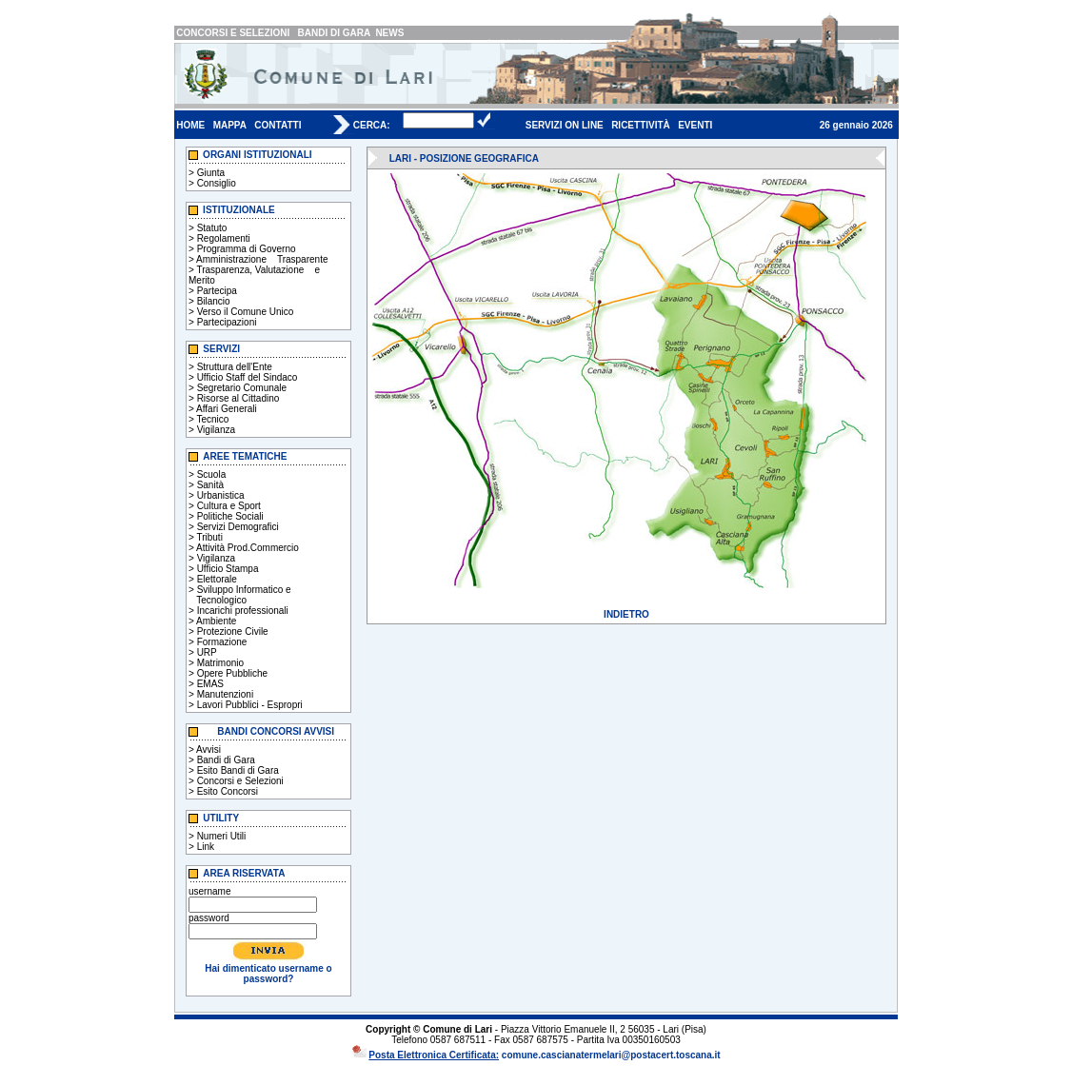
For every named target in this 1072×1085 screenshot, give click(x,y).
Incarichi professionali (242, 610)
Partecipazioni (227, 322)
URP (207, 652)
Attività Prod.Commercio (247, 547)
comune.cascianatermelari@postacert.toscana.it (611, 1055)
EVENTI (695, 125)
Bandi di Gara (226, 760)
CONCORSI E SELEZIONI (232, 33)
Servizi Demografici (238, 527)
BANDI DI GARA (334, 33)
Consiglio (216, 183)
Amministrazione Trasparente (262, 259)
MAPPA (230, 125)
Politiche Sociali (230, 516)
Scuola (212, 474)
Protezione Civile (232, 631)
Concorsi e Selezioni (240, 781)
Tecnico (212, 419)
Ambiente (216, 621)
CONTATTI (277, 125)
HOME (190, 125)
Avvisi (208, 749)
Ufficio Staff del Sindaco (247, 377)
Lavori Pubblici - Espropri (250, 705)
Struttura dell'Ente (234, 367)
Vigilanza (216, 429)
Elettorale (217, 579)
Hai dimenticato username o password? (268, 973)
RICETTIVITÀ (640, 125)
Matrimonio (220, 663)
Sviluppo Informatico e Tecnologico (240, 594)
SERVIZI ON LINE (565, 125)
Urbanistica (221, 495)
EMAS (210, 684)
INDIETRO (626, 614)
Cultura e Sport (229, 506)
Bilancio (213, 301)
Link (205, 846)
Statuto (212, 228)
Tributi (209, 537)
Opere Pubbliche (232, 673)
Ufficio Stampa (228, 568)
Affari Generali (226, 409)
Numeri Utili (222, 836)
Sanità (210, 485)
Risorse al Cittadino (238, 398)
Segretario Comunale (242, 388)
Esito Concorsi (227, 791)
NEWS (389, 33)
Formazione (222, 642)
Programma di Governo (246, 249)
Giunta (211, 173)
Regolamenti (223, 238)
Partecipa (217, 291)
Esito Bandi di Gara (238, 770)
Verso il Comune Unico (245, 311)
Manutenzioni (225, 694)
